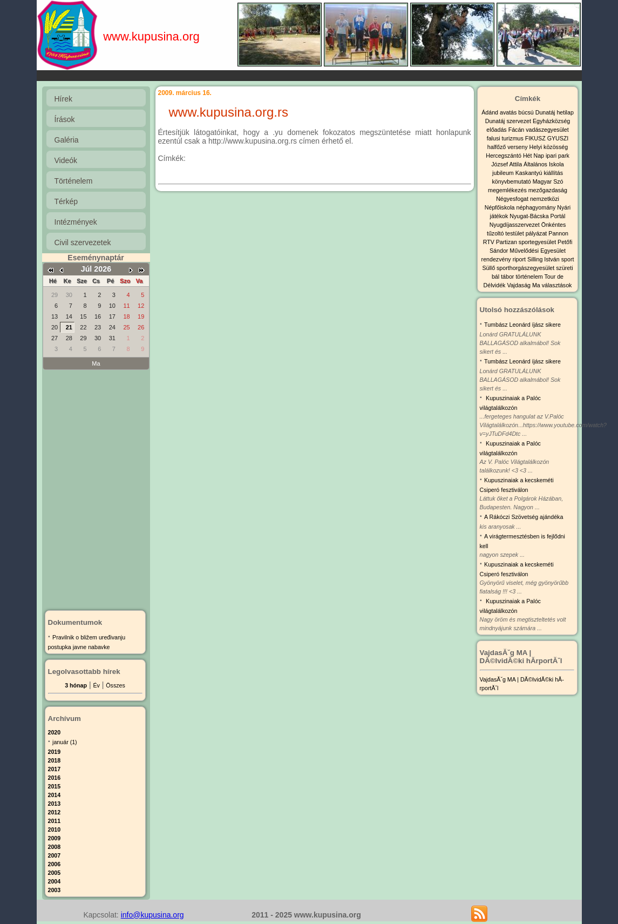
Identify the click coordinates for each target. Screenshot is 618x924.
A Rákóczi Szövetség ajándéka (523, 517)
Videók (66, 160)
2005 (54, 872)
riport (520, 259)
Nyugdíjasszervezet (515, 224)
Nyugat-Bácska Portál (537, 216)
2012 (54, 812)
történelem (529, 276)
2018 (54, 760)
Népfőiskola (501, 207)
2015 (54, 786)
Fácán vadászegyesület (538, 129)
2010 (54, 829)
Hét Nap (534, 155)
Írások (65, 119)
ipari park (557, 155)
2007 (54, 855)
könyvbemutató (512, 181)
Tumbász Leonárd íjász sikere (522, 324)
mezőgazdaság (547, 190)
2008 (54, 847)
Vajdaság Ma (524, 285)
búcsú (526, 112)
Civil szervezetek (83, 242)
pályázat (537, 233)
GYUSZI (558, 138)
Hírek (63, 99)
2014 (54, 795)
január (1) (64, 742)
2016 (54, 777)
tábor (508, 276)
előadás (497, 129)
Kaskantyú (529, 173)
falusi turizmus (506, 138)
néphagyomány (536, 207)
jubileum (503, 173)
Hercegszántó (504, 155)
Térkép (66, 201)
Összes (115, 685)
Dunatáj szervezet (509, 121)
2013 (54, 803)
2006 (54, 864)
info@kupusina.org (152, 914)
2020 (54, 732)
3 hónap (76, 685)
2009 (54, 838)
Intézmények (76, 222)
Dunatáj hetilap (554, 112)
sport (567, 259)
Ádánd (490, 112)
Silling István (544, 259)
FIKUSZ (536, 138)
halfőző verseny (508, 147)
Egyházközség (551, 121)
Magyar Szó (548, 181)
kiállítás (553, 173)
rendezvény (497, 259)
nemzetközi (544, 198)
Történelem (74, 181)
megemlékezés (508, 190)
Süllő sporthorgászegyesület (519, 268)
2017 (54, 769)
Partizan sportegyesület (527, 242)
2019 (54, 751)
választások (557, 285)
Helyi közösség (548, 147)
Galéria (67, 140)
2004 (54, 881)
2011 (54, 821)
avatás (509, 112)
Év (96, 685)
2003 (54, 890)
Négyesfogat (513, 198)
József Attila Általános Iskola (527, 164)
